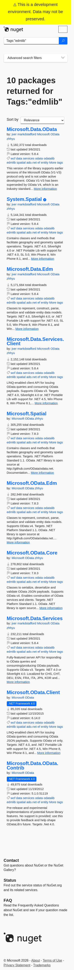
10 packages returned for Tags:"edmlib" (34, 91)
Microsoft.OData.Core (32, 553)
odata (39, 158)
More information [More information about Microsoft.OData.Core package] (51, 608)
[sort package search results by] (42, 120)
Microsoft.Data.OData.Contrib (32, 765)
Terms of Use (52, 960)
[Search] (63, 40)
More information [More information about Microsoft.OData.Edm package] (18, 542)
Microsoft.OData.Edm (32, 483)
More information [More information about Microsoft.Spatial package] (42, 472)
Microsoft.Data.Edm (30, 269)
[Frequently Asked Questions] (8, 900)
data (19, 158)
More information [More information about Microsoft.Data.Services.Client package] (46, 403)
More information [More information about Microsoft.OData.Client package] (48, 753)
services (28, 158)
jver (14, 134)
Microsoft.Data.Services (35, 618)
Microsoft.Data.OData (32, 129)
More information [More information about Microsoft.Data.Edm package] (27, 328)
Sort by (12, 119)
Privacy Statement (17, 965)
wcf (13, 158)
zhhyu (11, 138)
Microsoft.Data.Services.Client (35, 341)
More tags (56, 162)
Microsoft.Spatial (26, 413)
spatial (21, 162)
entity (44, 162)
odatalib (49, 158)
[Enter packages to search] (31, 40)
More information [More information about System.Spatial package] (42, 258)
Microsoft (44, 134)
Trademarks (42, 965)
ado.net (31, 162)
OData (55, 134)
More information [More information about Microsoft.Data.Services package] (18, 682)
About (35, 960)
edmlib (11, 162)
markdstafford (27, 134)
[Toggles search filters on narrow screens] (62, 58)
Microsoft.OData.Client (33, 692)
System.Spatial (24, 199)
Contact (11, 860)
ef (39, 162)
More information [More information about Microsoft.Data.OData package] (45, 188)
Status (10, 880)
